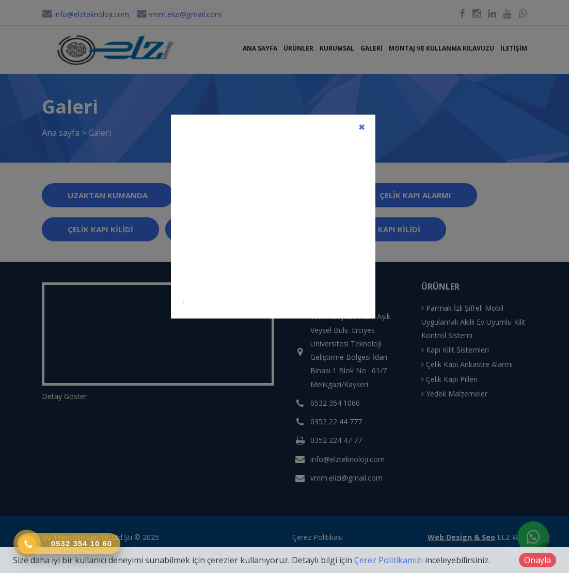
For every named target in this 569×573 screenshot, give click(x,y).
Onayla (537, 560)
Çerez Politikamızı (388, 560)
